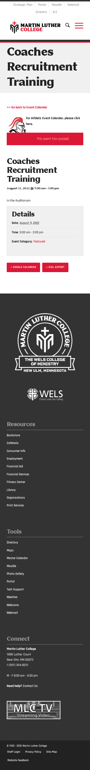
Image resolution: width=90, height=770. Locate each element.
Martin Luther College (35, 746)
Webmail (73, 5)
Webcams (13, 605)
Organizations (16, 498)
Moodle (57, 5)
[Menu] (76, 25)
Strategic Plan (22, 5)
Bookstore (13, 435)
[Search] (65, 25)
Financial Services (18, 474)
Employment (15, 459)
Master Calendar (17, 558)
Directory (12, 542)
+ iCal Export (55, 267)
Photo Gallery (15, 574)
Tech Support (15, 589)
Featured (39, 241)
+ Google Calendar (23, 267)
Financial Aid (15, 466)
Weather (12, 597)
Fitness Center (16, 482)
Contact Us (30, 686)
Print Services (15, 505)
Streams (41, 12)
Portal (42, 5)
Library (11, 490)
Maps (10, 550)
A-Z (55, 12)
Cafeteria (12, 443)
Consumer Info (16, 451)
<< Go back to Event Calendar (27, 107)
